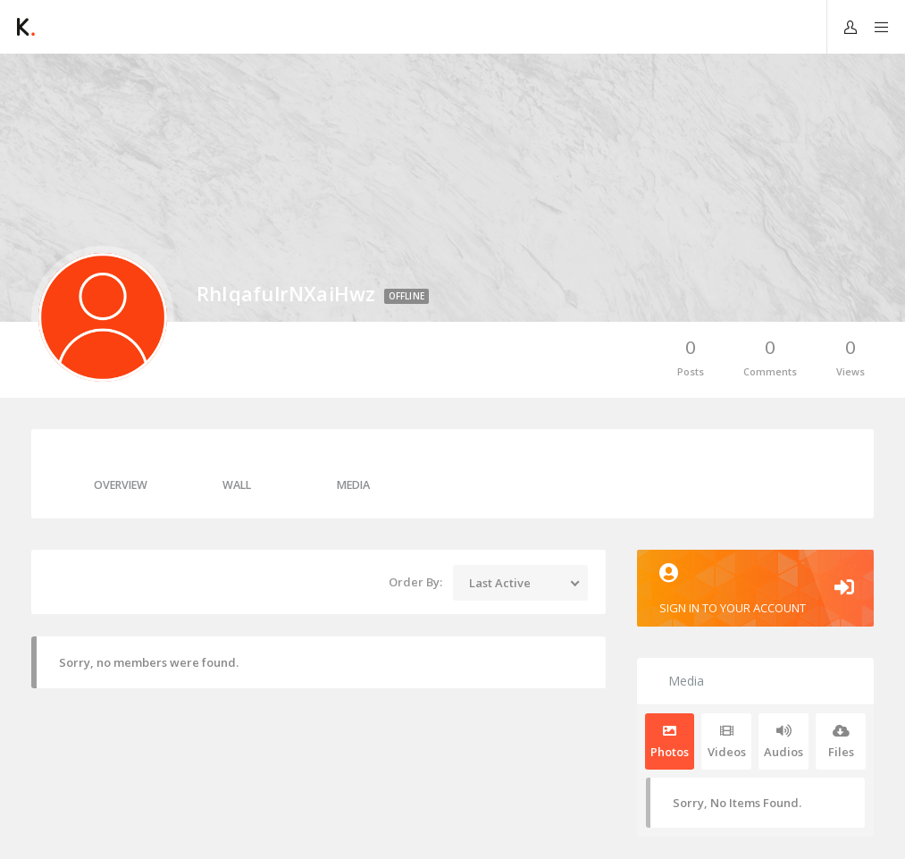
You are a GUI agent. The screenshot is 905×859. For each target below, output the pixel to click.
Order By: (415, 582)
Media (353, 485)
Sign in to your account (755, 589)
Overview (120, 485)
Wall (236, 485)
